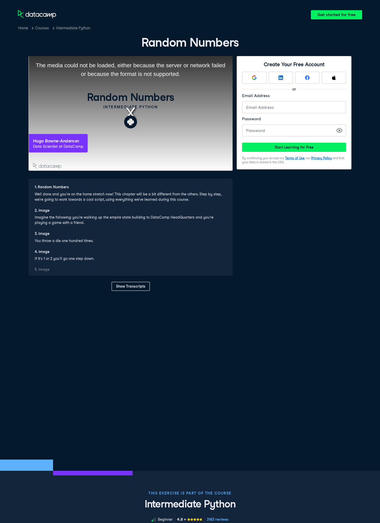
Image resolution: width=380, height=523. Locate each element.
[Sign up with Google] (254, 78)
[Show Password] (339, 130)
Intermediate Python (73, 28)
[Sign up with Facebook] (307, 78)
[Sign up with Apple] (334, 78)
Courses (42, 28)
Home (23, 28)
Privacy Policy (321, 158)
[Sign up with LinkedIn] (281, 78)
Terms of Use (295, 158)
